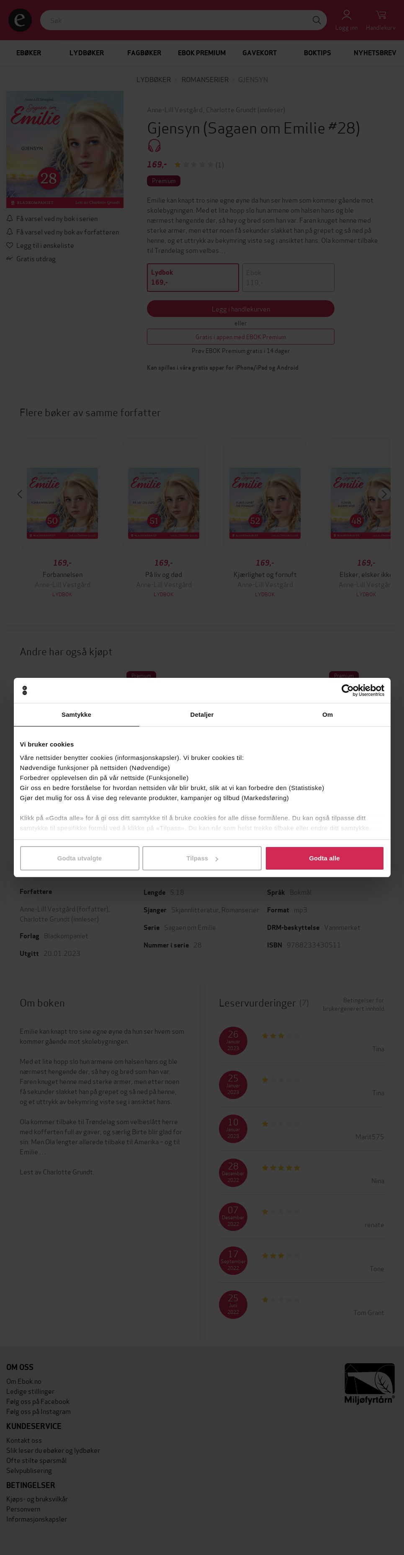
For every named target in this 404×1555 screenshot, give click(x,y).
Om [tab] (327, 714)
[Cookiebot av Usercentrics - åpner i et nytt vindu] (347, 690)
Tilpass (202, 858)
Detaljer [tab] (202, 714)
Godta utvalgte (79, 858)
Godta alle (324, 858)
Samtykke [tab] (76, 714)
